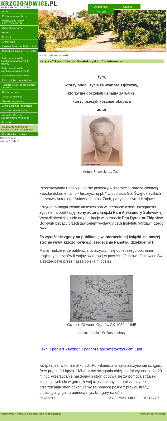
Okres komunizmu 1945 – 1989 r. (18, 52)
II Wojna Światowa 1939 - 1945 (19, 46)
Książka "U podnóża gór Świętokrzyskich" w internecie (17, 128)
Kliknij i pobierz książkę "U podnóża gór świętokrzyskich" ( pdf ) (91, 349)
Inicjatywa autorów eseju (15, 75)
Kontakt (101, 11)
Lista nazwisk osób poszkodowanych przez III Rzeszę (15, 61)
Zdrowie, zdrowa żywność (16, 110)
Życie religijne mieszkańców (17, 80)
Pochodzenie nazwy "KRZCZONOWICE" (12, 22)
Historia (6, 32)
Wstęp (5, 11)
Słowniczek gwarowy (13, 101)
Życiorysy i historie (12, 96)
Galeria (127, 6)
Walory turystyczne (12, 28)
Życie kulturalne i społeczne (17, 105)
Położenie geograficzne (15, 16)
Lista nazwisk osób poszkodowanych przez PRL (16, 69)
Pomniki (6, 122)
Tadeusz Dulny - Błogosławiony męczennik (18, 86)
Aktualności (101, 6)
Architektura (8, 41)
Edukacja (7, 37)
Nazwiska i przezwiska (14, 134)
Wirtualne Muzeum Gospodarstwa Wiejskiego (15, 116)
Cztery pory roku (11, 92)
